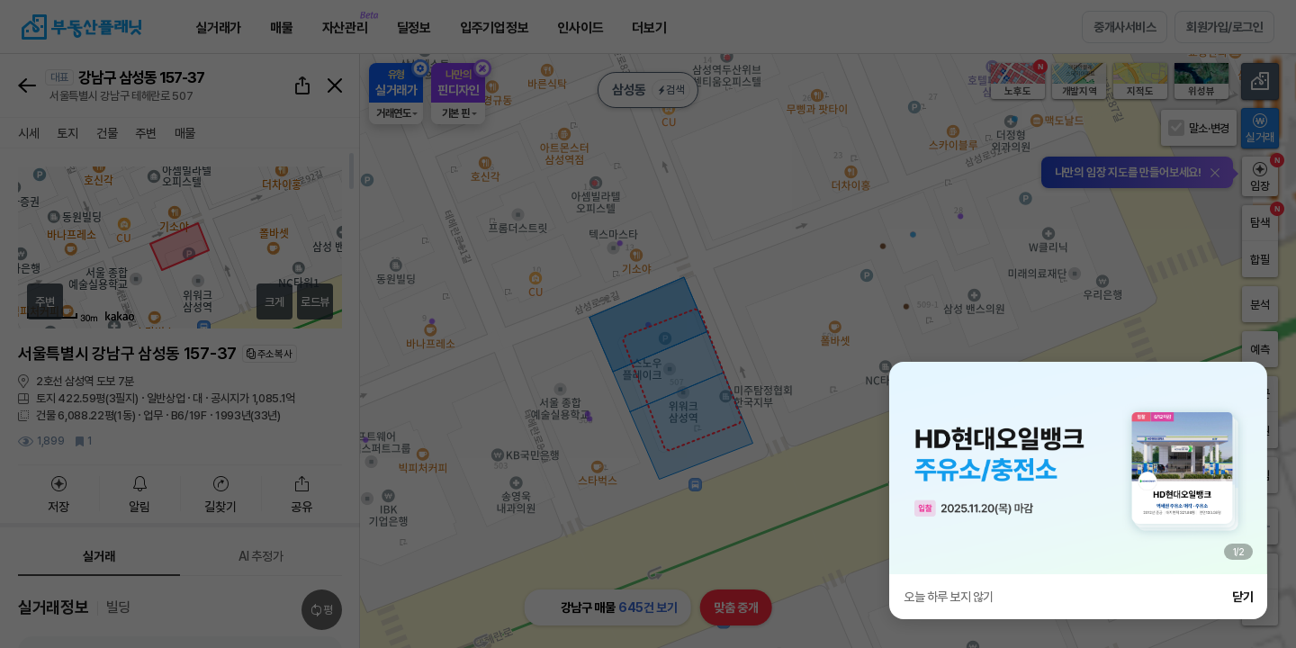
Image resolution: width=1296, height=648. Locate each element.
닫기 (1242, 597)
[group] (1078, 468)
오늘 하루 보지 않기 (949, 597)
